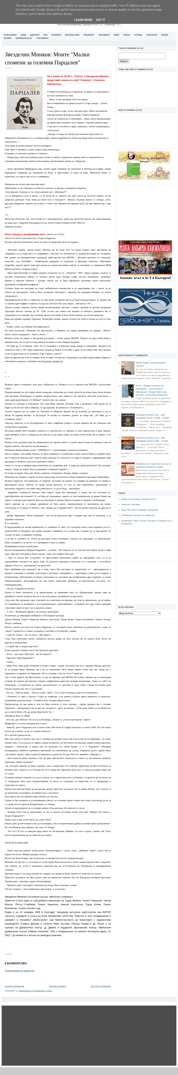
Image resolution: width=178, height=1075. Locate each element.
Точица (138, 35)
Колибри (56, 35)
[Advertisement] (146, 211)
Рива (116, 35)
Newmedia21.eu (24, 38)
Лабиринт (89, 35)
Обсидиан (104, 35)
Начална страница (130, 504)
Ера (45, 35)
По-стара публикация (101, 986)
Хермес (7, 38)
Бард (23, 35)
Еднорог (35, 35)
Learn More (83, 20)
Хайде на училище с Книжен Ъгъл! (138, 499)
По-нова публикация (14, 986)
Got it (100, 20)
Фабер (164, 35)
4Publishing (10, 35)
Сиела (126, 35)
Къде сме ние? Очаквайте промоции (139, 510)
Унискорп (151, 35)
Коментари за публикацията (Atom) (35, 990)
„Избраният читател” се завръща (137, 515)
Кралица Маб (72, 35)
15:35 (8, 954)
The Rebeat (42, 38)
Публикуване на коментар (19, 970)
